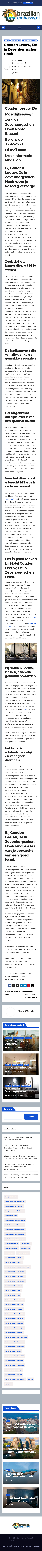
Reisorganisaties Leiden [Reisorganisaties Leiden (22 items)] (13, 1351)
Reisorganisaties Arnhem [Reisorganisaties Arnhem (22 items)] (13, 1286)
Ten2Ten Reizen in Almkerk (17, 1042)
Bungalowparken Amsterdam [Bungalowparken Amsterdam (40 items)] (15, 1201)
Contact (36, 1546)
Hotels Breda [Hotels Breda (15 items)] (26, 1243)
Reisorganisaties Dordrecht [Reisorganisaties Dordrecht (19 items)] (14, 1314)
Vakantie (28, 1038)
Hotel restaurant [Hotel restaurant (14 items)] (11, 1215)
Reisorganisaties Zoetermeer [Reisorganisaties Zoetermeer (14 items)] (14, 1379)
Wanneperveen (26, 1085)
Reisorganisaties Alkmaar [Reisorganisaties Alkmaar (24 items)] (13, 1257)
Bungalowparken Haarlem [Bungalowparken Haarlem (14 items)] (13, 1206)
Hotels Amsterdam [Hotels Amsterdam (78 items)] (11, 1243)
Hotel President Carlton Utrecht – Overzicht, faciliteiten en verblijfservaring (19, 1166)
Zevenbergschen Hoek (30, 40)
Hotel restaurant (26, 1546)
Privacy (30, 1541)
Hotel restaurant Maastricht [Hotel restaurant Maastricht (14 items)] (14, 1229)
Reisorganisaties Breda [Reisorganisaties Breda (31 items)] (12, 1290)
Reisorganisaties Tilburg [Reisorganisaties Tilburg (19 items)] (13, 1370)
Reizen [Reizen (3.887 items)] (30, 1379)
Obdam (26, 1064)
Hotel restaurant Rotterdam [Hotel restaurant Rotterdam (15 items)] (14, 1234)
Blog (7, 1420)
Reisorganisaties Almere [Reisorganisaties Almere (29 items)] (13, 1262)
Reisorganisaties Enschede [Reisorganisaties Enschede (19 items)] (14, 1323)
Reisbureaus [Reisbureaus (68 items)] (9, 1253)
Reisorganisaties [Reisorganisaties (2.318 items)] (23, 1253)
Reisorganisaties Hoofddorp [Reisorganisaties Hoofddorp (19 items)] (14, 1346)
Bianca (9, 1430)
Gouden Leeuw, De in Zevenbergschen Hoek (20, 49)
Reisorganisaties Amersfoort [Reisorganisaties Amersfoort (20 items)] (14, 1271)
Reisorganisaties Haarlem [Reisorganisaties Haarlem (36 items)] (13, 1332)
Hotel (34, 617)
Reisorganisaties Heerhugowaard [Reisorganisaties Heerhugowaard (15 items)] (16, 1337)
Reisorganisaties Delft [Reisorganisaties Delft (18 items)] (12, 1295)
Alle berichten (21, 1538)
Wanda (19, 60)
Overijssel (16, 1085)
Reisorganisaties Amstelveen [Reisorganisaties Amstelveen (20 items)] (14, 1276)
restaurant (9, 499)
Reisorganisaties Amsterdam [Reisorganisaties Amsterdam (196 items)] (14, 1281)
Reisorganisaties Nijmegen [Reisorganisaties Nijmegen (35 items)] (14, 1360)
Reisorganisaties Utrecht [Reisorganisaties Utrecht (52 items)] (13, 1374)
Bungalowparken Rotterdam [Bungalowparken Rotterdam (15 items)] (14, 1211)
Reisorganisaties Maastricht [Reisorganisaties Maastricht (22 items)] (14, 1356)
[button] (35, 27)
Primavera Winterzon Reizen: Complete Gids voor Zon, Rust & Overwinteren (18, 1147)
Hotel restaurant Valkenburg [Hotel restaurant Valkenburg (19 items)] (14, 1239)
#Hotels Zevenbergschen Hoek (23, 68)
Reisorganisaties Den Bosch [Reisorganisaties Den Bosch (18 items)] (14, 1300)
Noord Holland (17, 1064)
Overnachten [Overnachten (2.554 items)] (25, 1248)
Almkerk (8, 1038)
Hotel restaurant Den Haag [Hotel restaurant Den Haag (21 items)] (14, 1225)
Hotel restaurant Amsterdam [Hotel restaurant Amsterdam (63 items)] (15, 1220)
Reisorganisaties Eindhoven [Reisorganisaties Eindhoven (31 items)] (14, 1318)
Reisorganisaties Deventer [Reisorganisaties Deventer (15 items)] (14, 1309)
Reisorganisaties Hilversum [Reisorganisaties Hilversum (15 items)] (14, 1342)
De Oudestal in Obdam (20, 1067)
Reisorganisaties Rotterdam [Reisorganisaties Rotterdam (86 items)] (14, 1365)
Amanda (22, 1047)
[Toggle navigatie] (19, 27)
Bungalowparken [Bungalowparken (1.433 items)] (11, 1197)
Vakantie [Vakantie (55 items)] (8, 1384)
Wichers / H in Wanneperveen (15, 1090)
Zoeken (31, 1116)
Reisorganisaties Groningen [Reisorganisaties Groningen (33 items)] (14, 1328)
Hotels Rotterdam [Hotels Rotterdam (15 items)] (11, 1248)
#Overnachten (19, 73)
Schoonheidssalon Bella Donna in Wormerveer (29, 994)
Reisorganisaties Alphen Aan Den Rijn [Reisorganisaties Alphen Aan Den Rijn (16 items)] (17, 1267)
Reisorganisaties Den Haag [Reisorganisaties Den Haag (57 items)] (14, 1304)
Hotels (7, 40)
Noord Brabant (16, 40)
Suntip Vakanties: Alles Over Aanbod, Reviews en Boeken (20, 1427)
